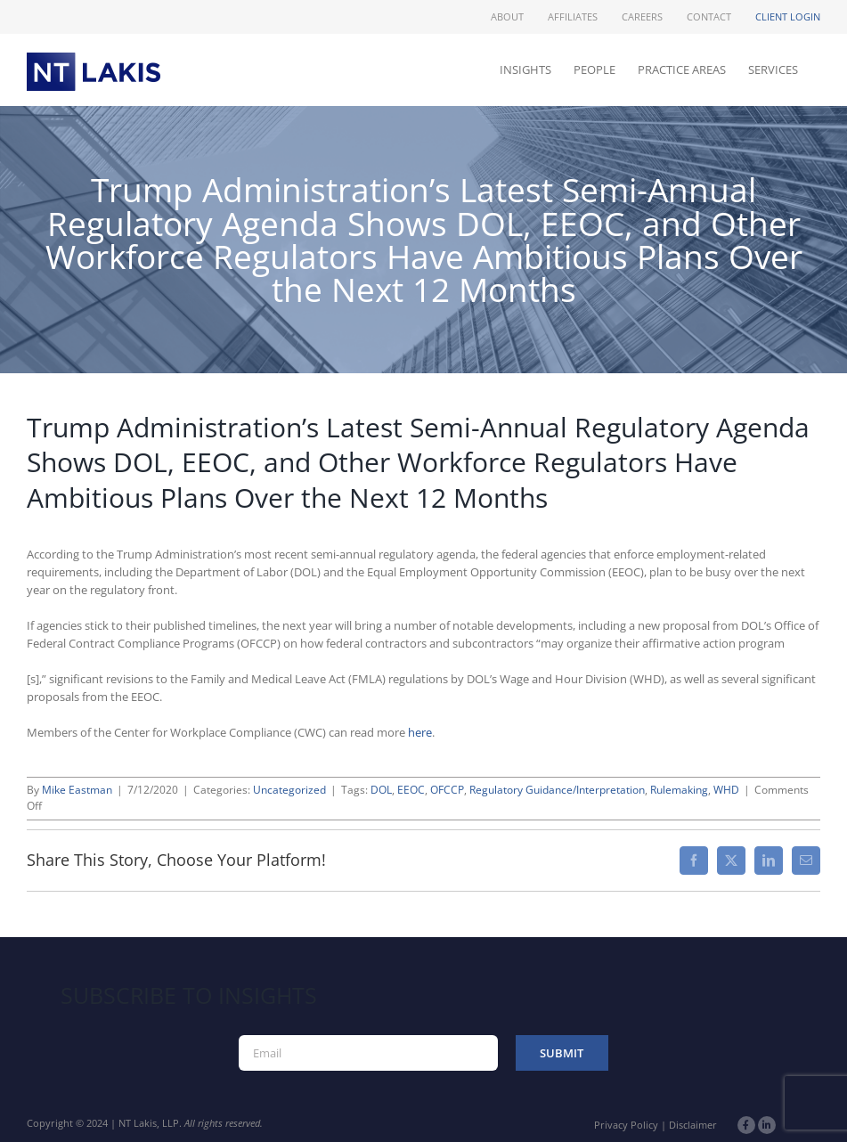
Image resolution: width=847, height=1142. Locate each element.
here (420, 732)
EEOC (411, 789)
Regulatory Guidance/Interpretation (557, 789)
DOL (381, 789)
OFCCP (447, 789)
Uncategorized (289, 789)
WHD (726, 789)
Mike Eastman (77, 789)
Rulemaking (679, 789)
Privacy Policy (626, 1124)
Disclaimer (693, 1124)
